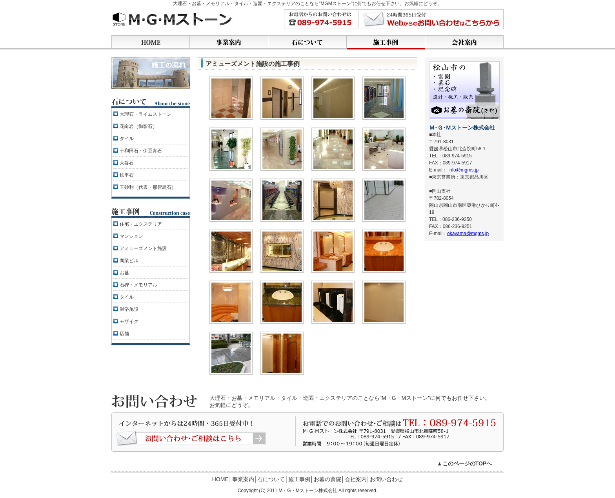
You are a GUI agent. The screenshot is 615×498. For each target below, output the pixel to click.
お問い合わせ (386, 479)
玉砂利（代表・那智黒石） (148, 187)
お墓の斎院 (327, 479)
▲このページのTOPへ (464, 463)
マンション (131, 236)
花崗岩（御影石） (138, 126)
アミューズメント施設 (143, 248)
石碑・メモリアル (138, 285)
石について (271, 479)
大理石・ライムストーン (145, 114)
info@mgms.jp (463, 170)
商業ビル (129, 260)
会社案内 (356, 479)
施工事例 (299, 479)
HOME (220, 479)
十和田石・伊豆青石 (141, 150)
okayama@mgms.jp (468, 233)
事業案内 (243, 479)
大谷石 (127, 163)
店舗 (124, 333)
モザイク (129, 321)
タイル (127, 138)
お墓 (124, 272)
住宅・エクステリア (141, 224)
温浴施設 (129, 309)
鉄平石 (127, 175)
